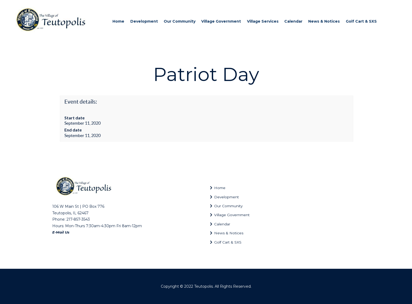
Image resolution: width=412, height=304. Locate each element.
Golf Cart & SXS (230, 242)
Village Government (235, 214)
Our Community (231, 205)
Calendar (223, 223)
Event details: (80, 102)
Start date (74, 117)
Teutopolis (203, 286)
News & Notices (230, 232)
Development (229, 196)
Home (220, 187)
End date (73, 129)
